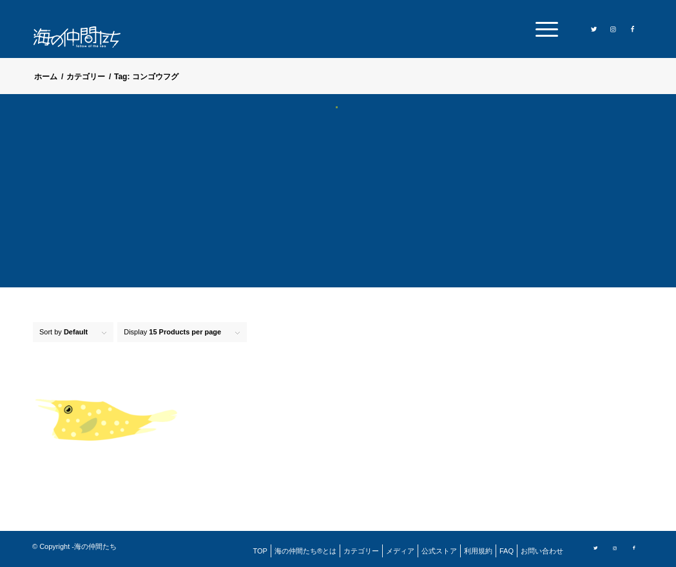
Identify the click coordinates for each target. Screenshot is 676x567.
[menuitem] (542, 29)
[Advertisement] (338, 206)
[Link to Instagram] (613, 28)
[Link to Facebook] (632, 28)
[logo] (85, 37)
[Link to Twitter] (594, 28)
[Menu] (542, 29)
